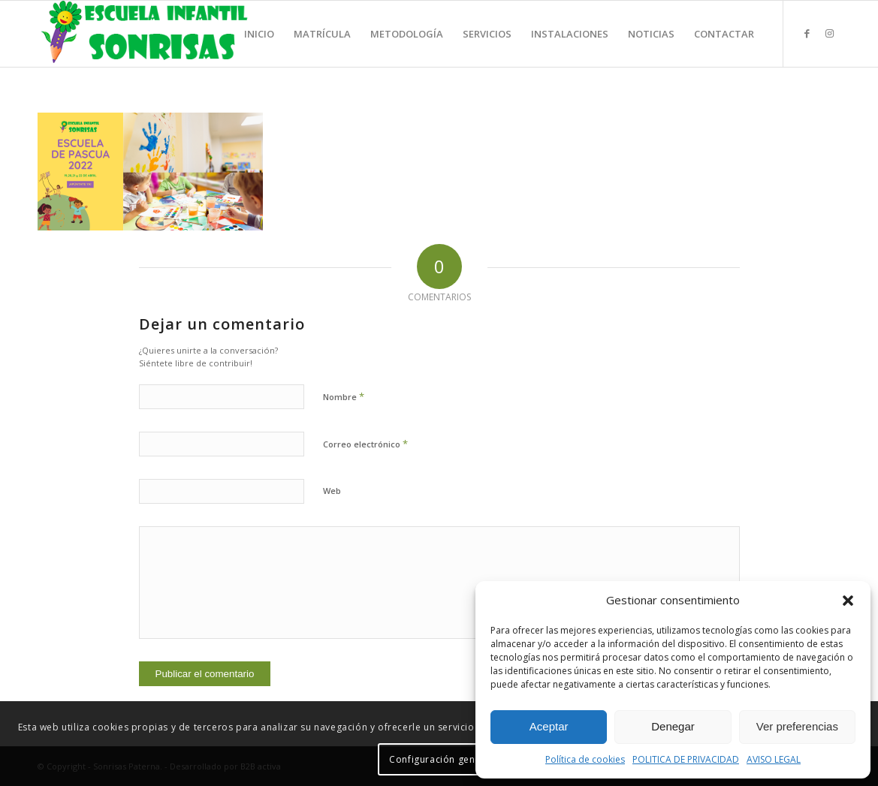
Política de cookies (585, 759)
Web (332, 490)
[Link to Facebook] (806, 33)
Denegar (673, 726)
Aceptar (549, 726)
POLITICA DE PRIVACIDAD (685, 759)
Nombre (343, 396)
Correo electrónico (365, 443)
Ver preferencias (797, 726)
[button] (847, 600)
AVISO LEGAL (774, 759)
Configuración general (441, 759)
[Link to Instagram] (829, 33)
